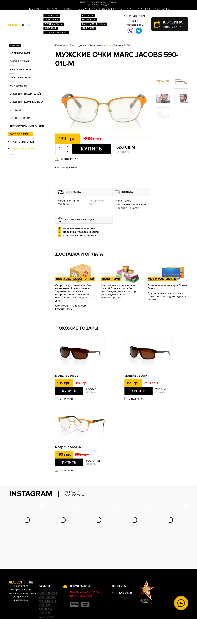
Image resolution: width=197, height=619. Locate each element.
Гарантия (143, 9)
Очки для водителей (25, 93)
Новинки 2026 (48, 568)
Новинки (51, 15)
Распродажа (18, 134)
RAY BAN (87, 15)
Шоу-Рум (35, 9)
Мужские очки (20, 77)
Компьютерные (93, 24)
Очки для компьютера (26, 101)
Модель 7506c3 (66, 375)
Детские (88, 28)
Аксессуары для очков (26, 126)
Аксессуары (54, 24)
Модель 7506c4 (136, 375)
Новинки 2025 (19, 53)
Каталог (53, 9)
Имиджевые (18, 85)
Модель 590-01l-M (68, 447)
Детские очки (19, 118)
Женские (51, 19)
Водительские (56, 32)
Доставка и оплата (117, 9)
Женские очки (20, 69)
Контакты (162, 9)
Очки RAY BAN (19, 61)
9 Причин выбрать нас (81, 9)
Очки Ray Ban (47, 572)
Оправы (50, 28)
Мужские (88, 19)
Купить (91, 149)
